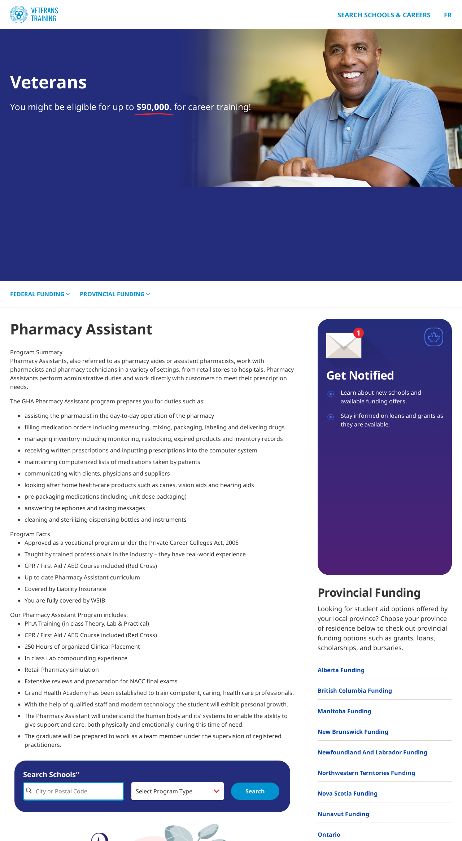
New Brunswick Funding (353, 732)
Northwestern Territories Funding (366, 773)
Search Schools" (51, 774)
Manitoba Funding (344, 711)
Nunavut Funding (343, 814)
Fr (448, 14)
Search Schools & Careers (384, 14)
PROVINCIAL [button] (115, 294)
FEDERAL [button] (40, 294)
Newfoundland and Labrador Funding (372, 752)
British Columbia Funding (355, 691)
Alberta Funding (341, 670)
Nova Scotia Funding (348, 793)
